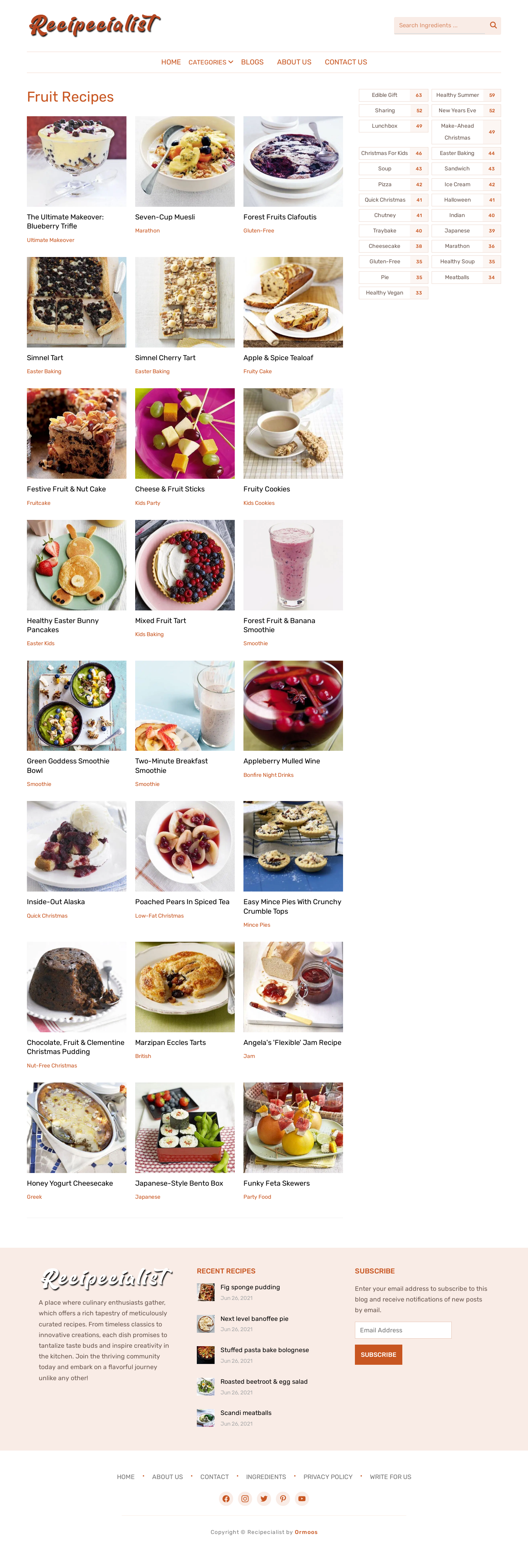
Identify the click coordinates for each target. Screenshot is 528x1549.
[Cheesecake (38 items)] (393, 246)
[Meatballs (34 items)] (466, 277)
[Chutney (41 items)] (393, 215)
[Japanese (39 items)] (466, 231)
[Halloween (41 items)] (466, 200)
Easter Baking (44, 371)
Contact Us (346, 62)
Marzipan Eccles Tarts (170, 1042)
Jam (249, 1056)
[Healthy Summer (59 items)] (466, 95)
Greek (34, 1197)
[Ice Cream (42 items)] (466, 184)
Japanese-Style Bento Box (179, 1183)
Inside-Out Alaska (56, 901)
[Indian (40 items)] (466, 215)
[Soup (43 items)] (393, 168)
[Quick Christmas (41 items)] (393, 200)
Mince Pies (256, 925)
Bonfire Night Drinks (268, 775)
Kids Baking (149, 634)
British (143, 1056)
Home (171, 62)
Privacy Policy (328, 1477)
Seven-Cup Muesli (165, 217)
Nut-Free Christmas (52, 1065)
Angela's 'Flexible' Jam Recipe (292, 1042)
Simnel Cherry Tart (165, 357)
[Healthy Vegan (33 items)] (393, 293)
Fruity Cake (257, 371)
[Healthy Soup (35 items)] (466, 261)
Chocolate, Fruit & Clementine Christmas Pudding (75, 1047)
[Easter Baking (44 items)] (466, 153)
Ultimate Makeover (50, 240)
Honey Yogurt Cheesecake (70, 1183)
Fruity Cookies (266, 489)
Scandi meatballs (246, 1413)
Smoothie (255, 643)
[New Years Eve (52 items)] (466, 110)
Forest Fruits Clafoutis (280, 217)
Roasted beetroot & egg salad (264, 1381)
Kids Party (147, 503)
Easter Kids (41, 643)
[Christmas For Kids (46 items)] (393, 153)
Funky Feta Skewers (276, 1183)
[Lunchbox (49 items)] (393, 126)
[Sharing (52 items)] (393, 110)
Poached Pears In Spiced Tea (182, 901)
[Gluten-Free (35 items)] (393, 261)
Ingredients (266, 1477)
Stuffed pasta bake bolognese (265, 1350)
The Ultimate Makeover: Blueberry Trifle (65, 221)
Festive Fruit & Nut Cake (66, 489)
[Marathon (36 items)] (466, 246)
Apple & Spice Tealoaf (278, 357)
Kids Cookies (259, 503)
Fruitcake (39, 503)
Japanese (147, 1197)
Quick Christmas (47, 915)
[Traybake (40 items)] (393, 231)
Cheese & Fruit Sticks (170, 489)
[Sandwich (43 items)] (466, 168)
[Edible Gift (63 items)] (393, 95)
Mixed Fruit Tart (160, 620)
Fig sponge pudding (250, 1287)
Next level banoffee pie (255, 1318)
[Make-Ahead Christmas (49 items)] (466, 132)
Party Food (257, 1197)
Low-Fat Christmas (159, 915)
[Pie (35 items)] (393, 277)
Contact (214, 1477)
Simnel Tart (45, 357)
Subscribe (378, 1354)
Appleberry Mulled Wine (281, 761)
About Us (294, 62)
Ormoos (306, 1532)
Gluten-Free (258, 230)
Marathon (147, 230)
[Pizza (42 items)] (393, 184)
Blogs (252, 62)
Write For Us (390, 1477)
